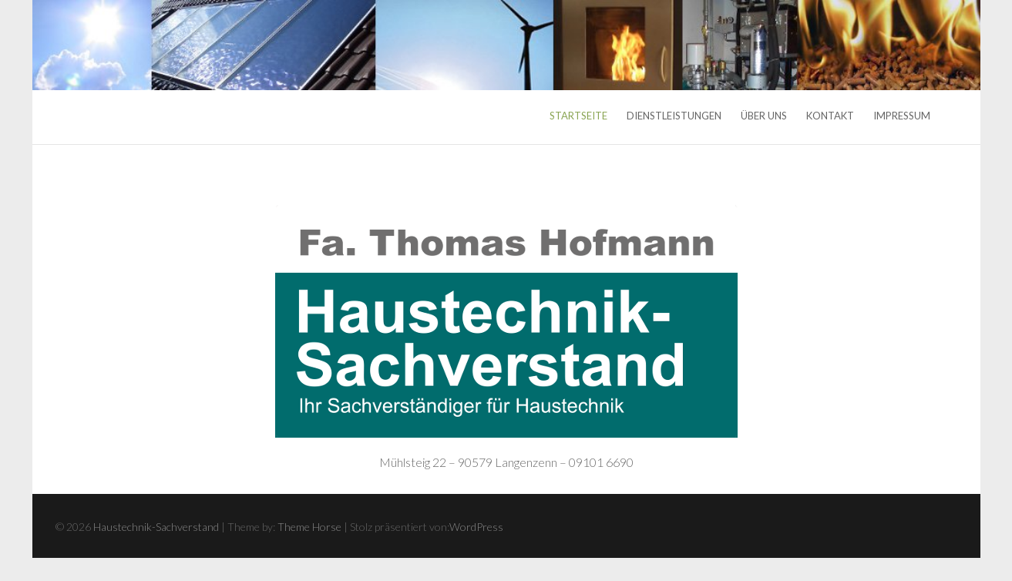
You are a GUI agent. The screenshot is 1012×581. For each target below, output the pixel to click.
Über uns (764, 115)
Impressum (901, 115)
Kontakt (830, 115)
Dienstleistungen (674, 115)
